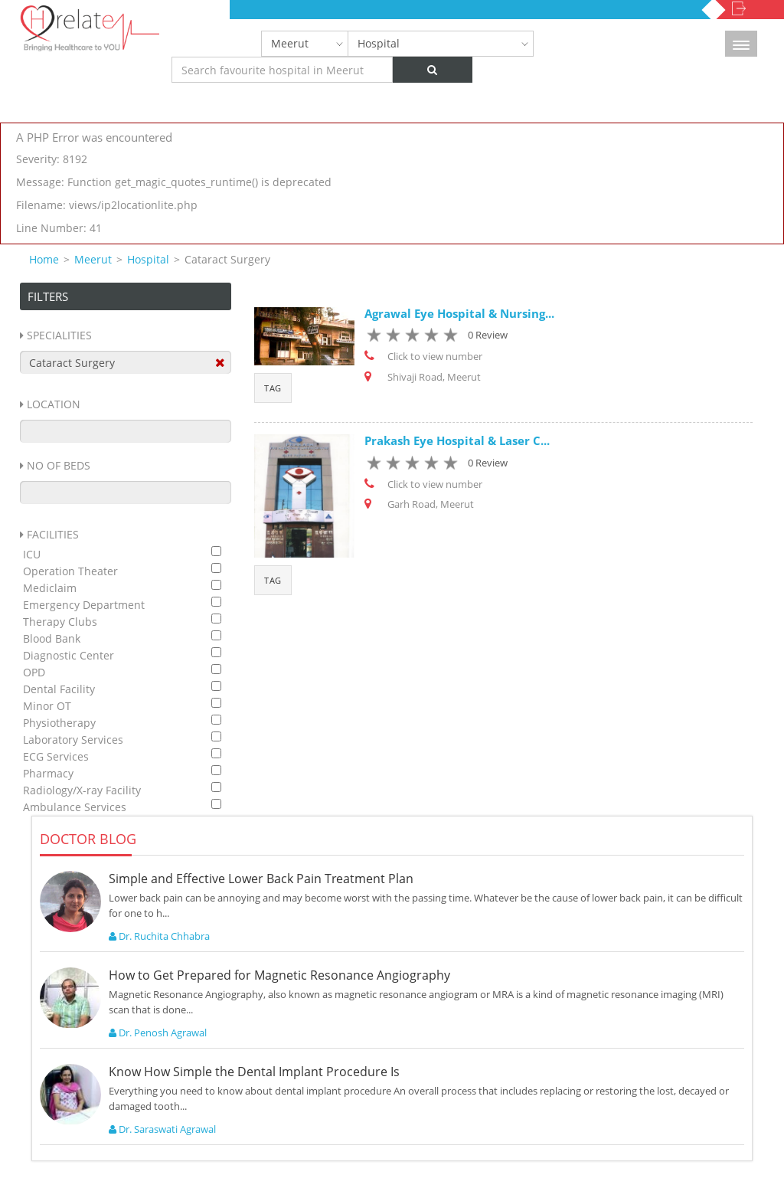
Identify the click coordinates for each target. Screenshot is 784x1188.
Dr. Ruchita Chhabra (159, 936)
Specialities (59, 335)
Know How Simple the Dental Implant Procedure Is (254, 1071)
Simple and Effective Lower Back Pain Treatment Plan (261, 878)
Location (53, 404)
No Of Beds (58, 465)
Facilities (53, 534)
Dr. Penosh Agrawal (158, 1032)
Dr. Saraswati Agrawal (162, 1129)
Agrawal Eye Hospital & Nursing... (459, 313)
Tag (273, 388)
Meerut (290, 43)
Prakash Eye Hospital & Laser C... (457, 440)
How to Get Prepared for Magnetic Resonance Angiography (279, 975)
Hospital (379, 43)
